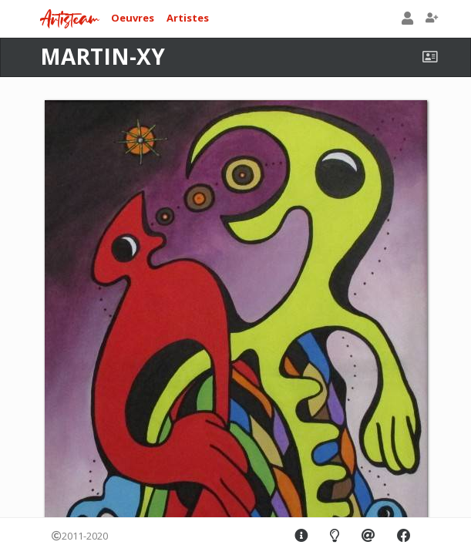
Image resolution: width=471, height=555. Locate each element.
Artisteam (69, 20)
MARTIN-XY (102, 56)
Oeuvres (132, 18)
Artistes (188, 18)
